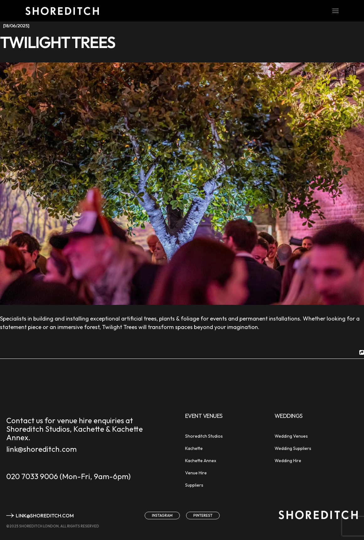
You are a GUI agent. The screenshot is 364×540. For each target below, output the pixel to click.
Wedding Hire (288, 460)
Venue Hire (196, 473)
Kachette (194, 448)
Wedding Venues (291, 436)
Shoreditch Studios (204, 436)
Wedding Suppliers (293, 448)
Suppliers (194, 485)
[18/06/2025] (16, 25)
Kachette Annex (200, 460)
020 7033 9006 (32, 476)
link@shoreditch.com (41, 449)
